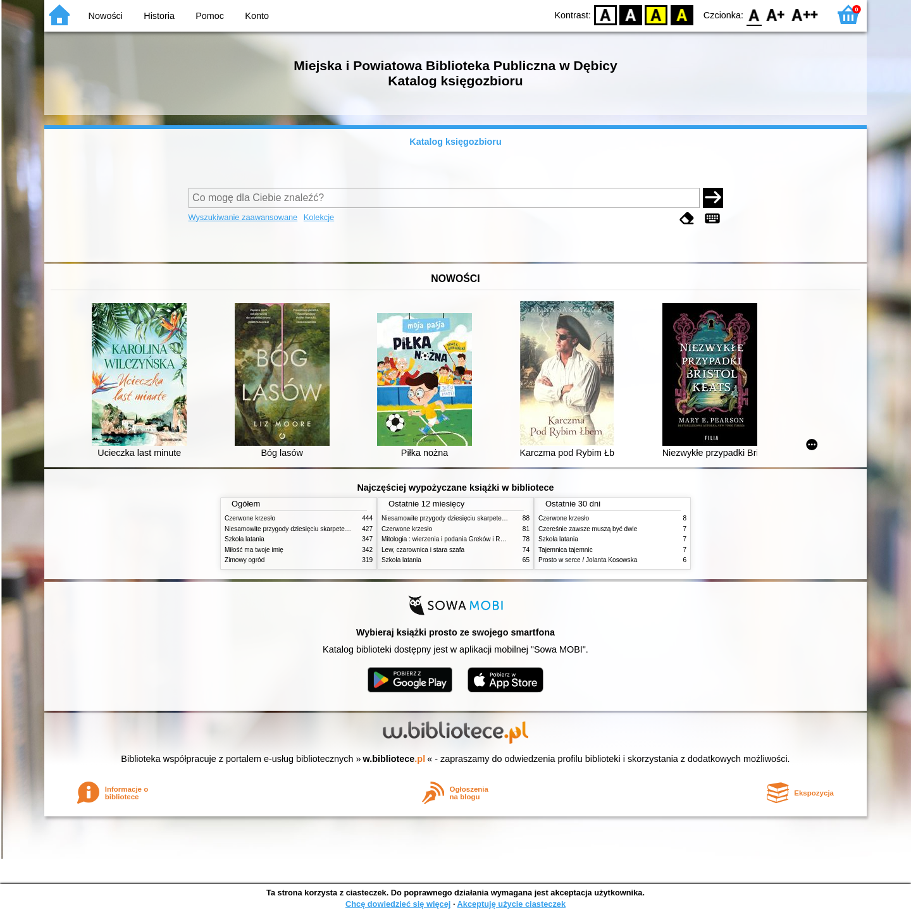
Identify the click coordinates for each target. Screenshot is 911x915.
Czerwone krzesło (250, 518)
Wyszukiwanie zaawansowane (243, 217)
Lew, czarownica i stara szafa (422, 549)
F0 (754, 14)
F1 (776, 14)
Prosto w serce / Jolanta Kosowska (587, 559)
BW (631, 14)
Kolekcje (319, 217)
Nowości (106, 16)
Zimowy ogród (244, 559)
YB (656, 14)
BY (681, 14)
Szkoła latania (244, 539)
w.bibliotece (394, 759)
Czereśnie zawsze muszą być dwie (587, 528)
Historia (159, 16)
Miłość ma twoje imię (254, 549)
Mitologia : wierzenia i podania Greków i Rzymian (451, 539)
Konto (257, 16)
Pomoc (209, 16)
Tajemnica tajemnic (565, 549)
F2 (805, 14)
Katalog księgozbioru (455, 142)
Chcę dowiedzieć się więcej (397, 904)
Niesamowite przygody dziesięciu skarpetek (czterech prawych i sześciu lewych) (338, 528)
